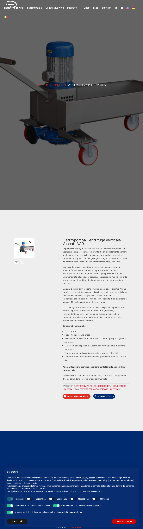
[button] (30, 242)
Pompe (47, 85)
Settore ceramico (106, 386)
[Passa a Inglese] (127, 11)
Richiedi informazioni (77, 396)
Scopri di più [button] (17, 521)
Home (39, 85)
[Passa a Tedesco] (133, 11)
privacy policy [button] (88, 478)
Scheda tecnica (105, 396)
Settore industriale (110, 389)
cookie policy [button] (32, 483)
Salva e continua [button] (124, 521)
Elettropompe (59, 85)
